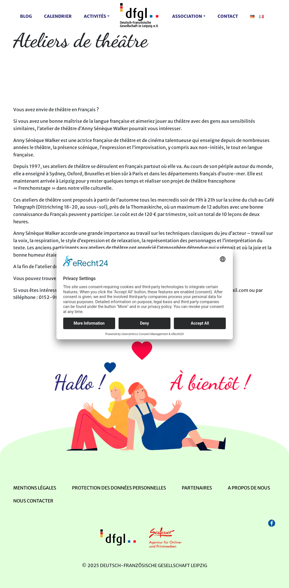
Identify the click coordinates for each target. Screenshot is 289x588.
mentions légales (34, 488)
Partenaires (197, 488)
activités (95, 16)
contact (228, 16)
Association (187, 16)
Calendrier (58, 16)
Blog (26, 16)
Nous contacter (33, 501)
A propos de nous (249, 488)
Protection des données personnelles (119, 488)
